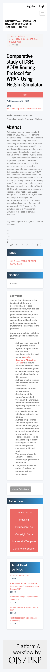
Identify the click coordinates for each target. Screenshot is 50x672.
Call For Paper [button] (24, 512)
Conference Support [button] (24, 548)
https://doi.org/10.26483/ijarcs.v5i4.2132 (24, 108)
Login (42, 6)
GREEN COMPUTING (20, 576)
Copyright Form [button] (24, 534)
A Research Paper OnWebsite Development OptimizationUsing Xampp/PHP (24, 586)
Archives (21, 36)
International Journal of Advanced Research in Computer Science (20, 24)
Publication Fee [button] (24, 527)
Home (11, 36)
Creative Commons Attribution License (25, 360)
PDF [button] (25, 95)
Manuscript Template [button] (24, 541)
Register (31, 6)
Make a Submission (20, 489)
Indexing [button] (24, 519)
